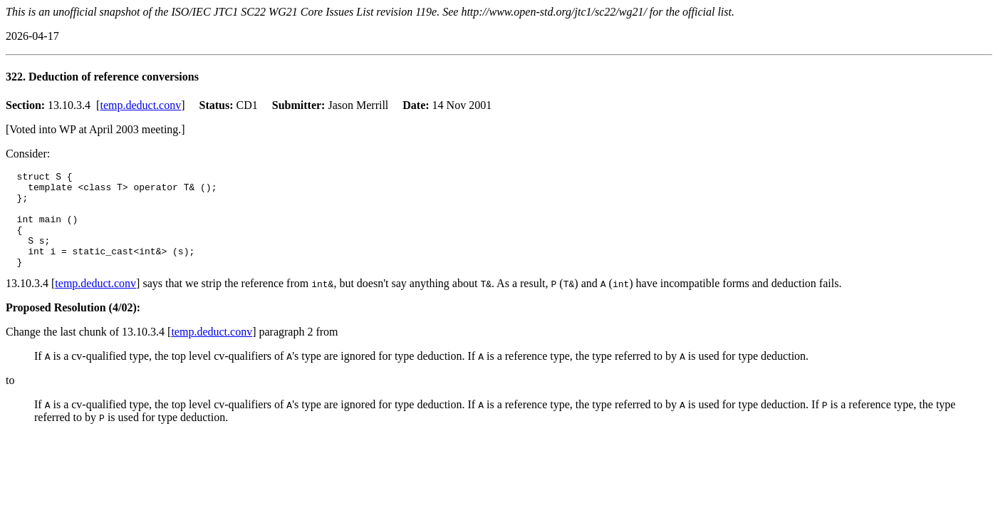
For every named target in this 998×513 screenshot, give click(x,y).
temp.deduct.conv (140, 105)
